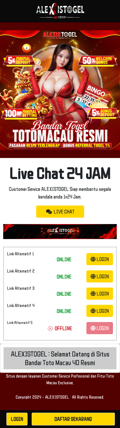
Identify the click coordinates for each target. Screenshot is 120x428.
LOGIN (100, 259)
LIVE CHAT (60, 211)
